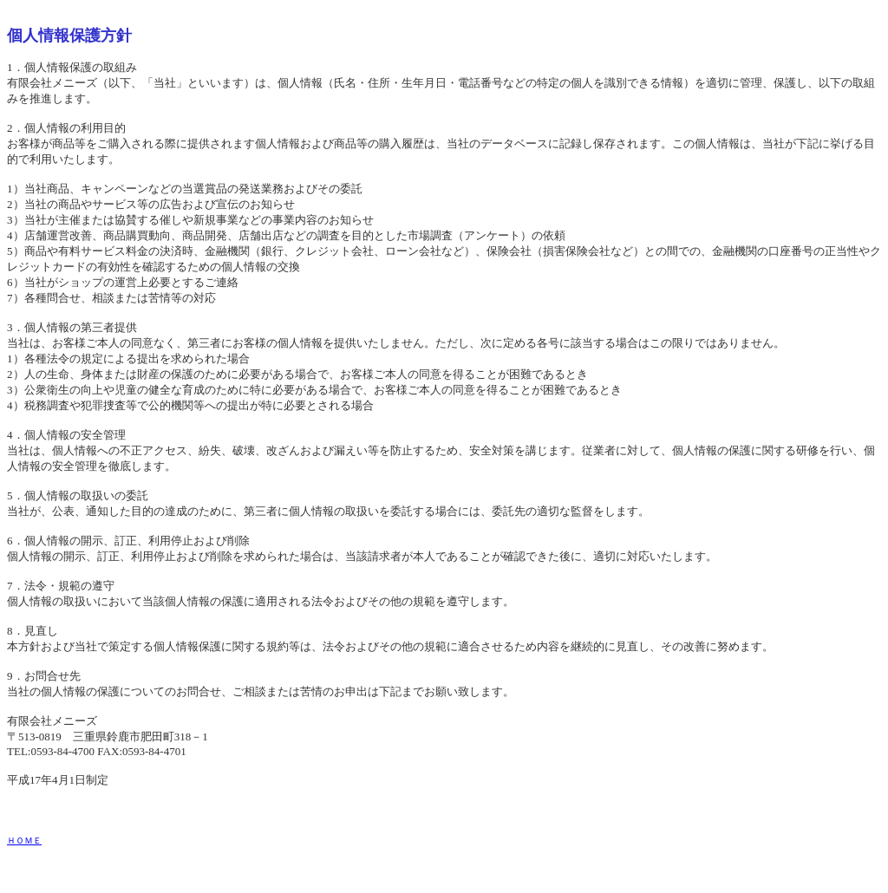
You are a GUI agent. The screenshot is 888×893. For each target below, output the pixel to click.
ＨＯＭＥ (24, 840)
